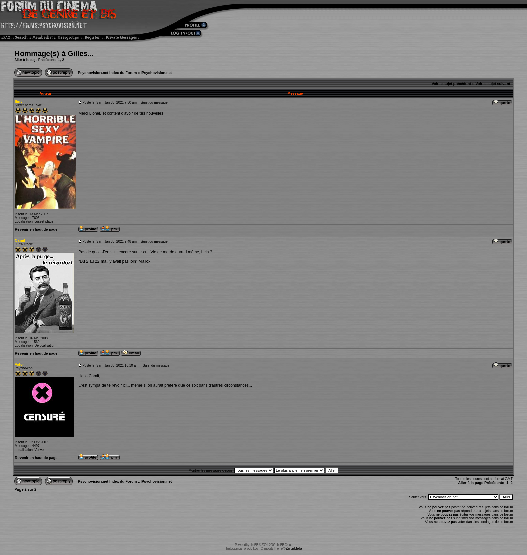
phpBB (254, 545)
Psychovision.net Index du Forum (107, 73)
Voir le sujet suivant (493, 84)
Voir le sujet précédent (451, 84)
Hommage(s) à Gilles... (54, 53)
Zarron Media (293, 548)
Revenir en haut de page (36, 229)
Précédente (47, 60)
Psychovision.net (156, 73)
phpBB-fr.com (252, 548)
